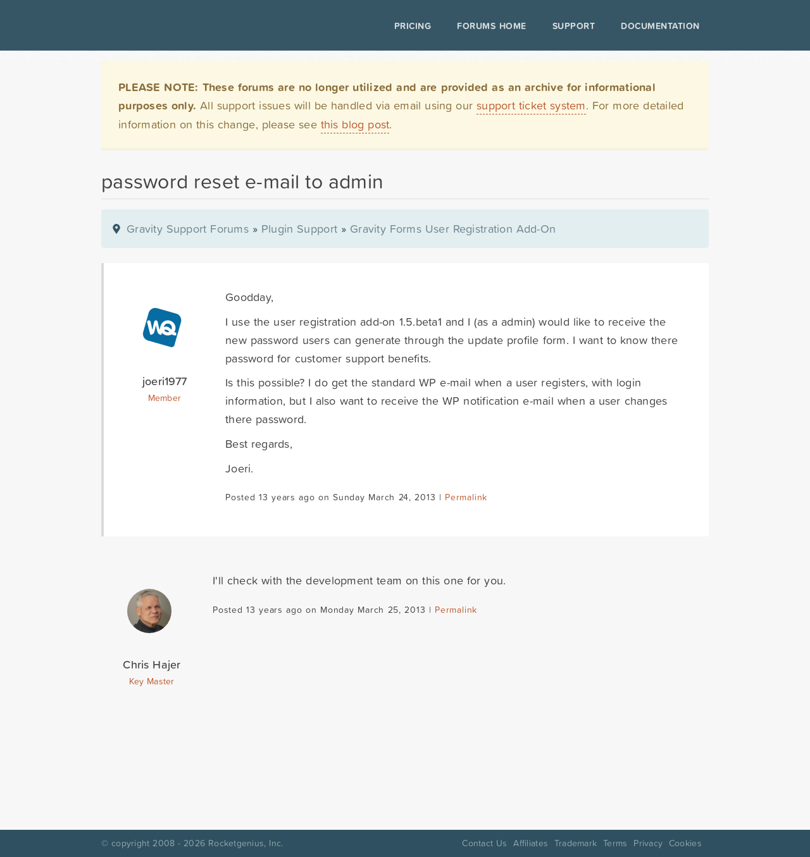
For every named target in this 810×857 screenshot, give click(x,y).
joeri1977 (164, 381)
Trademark (575, 843)
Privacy (648, 843)
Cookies (685, 843)
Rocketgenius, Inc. (245, 843)
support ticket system (531, 105)
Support (573, 26)
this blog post (355, 124)
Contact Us (484, 843)
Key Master (151, 681)
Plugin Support (299, 228)
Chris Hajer (151, 664)
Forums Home (491, 26)
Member (165, 398)
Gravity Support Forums (188, 228)
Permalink (466, 497)
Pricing (413, 26)
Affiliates (530, 843)
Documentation (660, 26)
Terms (615, 843)
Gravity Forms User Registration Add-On (453, 228)
